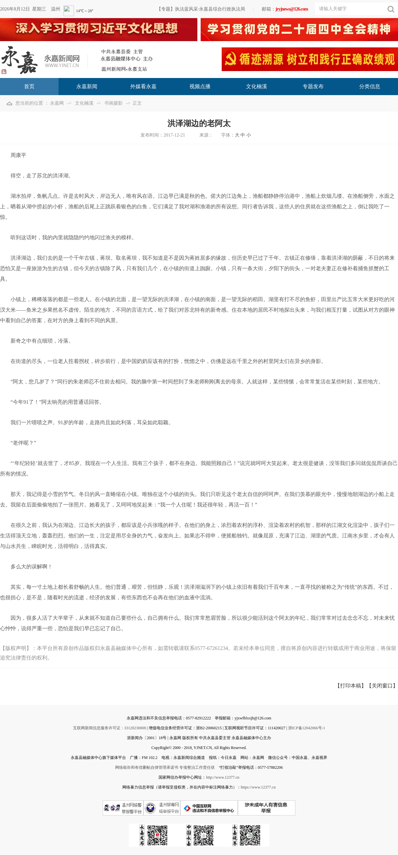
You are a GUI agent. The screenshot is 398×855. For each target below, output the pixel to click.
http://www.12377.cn (222, 777)
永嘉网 (57, 103)
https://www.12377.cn (258, 787)
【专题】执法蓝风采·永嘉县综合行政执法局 (201, 9)
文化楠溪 (84, 103)
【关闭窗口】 (382, 685)
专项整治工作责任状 (197, 767)
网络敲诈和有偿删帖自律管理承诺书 (146, 767)
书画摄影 (113, 103)
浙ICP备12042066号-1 (306, 728)
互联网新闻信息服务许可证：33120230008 (109, 728)
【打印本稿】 (350, 685)
